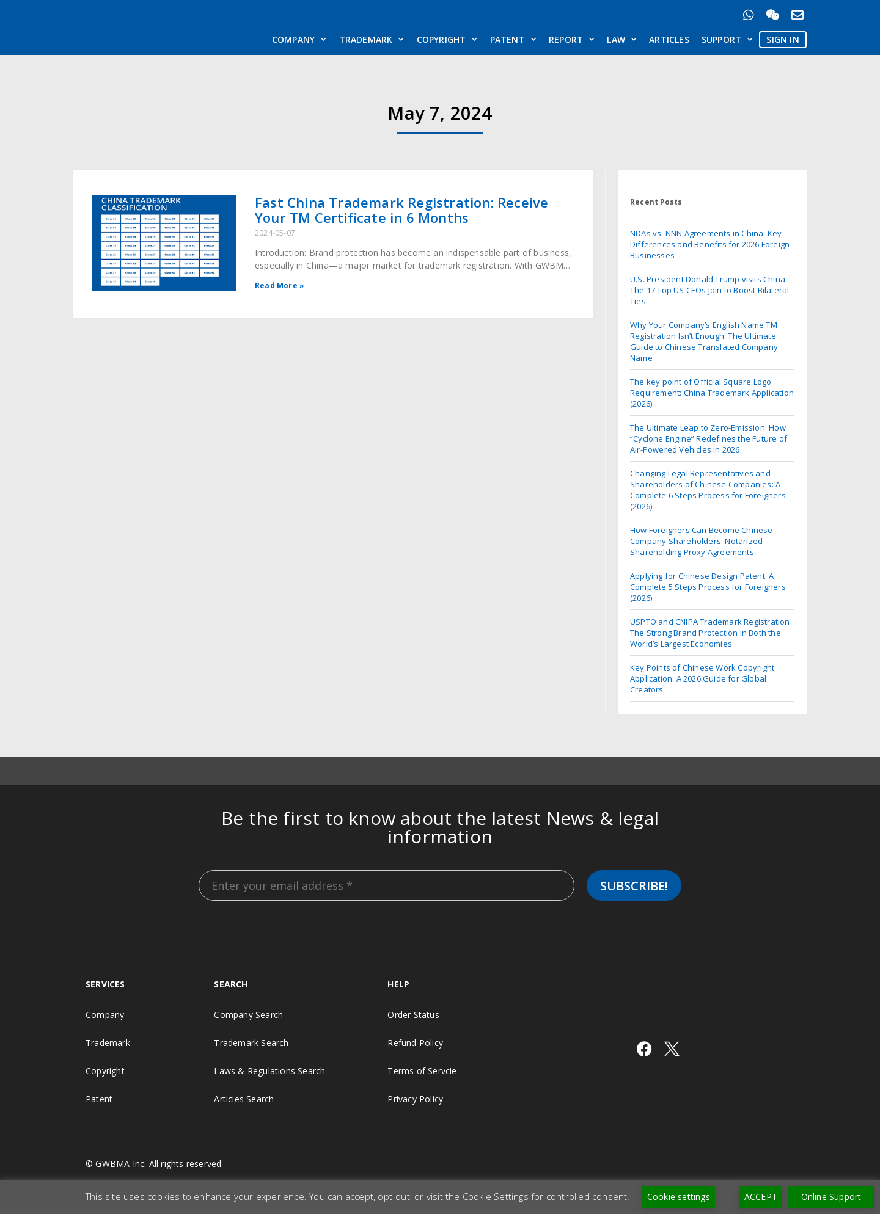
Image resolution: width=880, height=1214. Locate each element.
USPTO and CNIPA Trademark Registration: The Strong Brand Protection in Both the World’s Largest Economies (711, 632)
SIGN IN (782, 39)
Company (299, 40)
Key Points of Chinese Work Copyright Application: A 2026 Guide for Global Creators (702, 678)
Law (622, 40)
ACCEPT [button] (760, 1196)
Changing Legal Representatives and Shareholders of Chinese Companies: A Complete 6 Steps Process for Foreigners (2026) (708, 490)
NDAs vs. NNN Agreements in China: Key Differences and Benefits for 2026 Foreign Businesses (710, 244)
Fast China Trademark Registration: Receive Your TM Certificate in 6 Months (401, 210)
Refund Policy (415, 1043)
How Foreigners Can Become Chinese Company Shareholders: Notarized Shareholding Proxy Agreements (701, 541)
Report (572, 40)
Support (728, 40)
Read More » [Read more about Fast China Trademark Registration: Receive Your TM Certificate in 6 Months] (279, 285)
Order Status (413, 1014)
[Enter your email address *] (386, 885)
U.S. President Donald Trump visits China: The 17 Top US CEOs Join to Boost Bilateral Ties (709, 290)
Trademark (372, 40)
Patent (513, 40)
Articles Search (244, 1099)
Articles (669, 39)
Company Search (248, 1014)
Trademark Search (251, 1043)
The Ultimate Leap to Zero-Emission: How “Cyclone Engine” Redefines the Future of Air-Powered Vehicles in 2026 (708, 438)
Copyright (447, 40)
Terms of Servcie (422, 1071)
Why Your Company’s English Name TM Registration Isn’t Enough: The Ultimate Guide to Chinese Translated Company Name (704, 341)
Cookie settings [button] (678, 1196)
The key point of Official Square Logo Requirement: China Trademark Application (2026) (712, 392)
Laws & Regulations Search (269, 1071)
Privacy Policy (415, 1099)
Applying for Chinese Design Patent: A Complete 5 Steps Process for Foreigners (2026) (708, 586)
